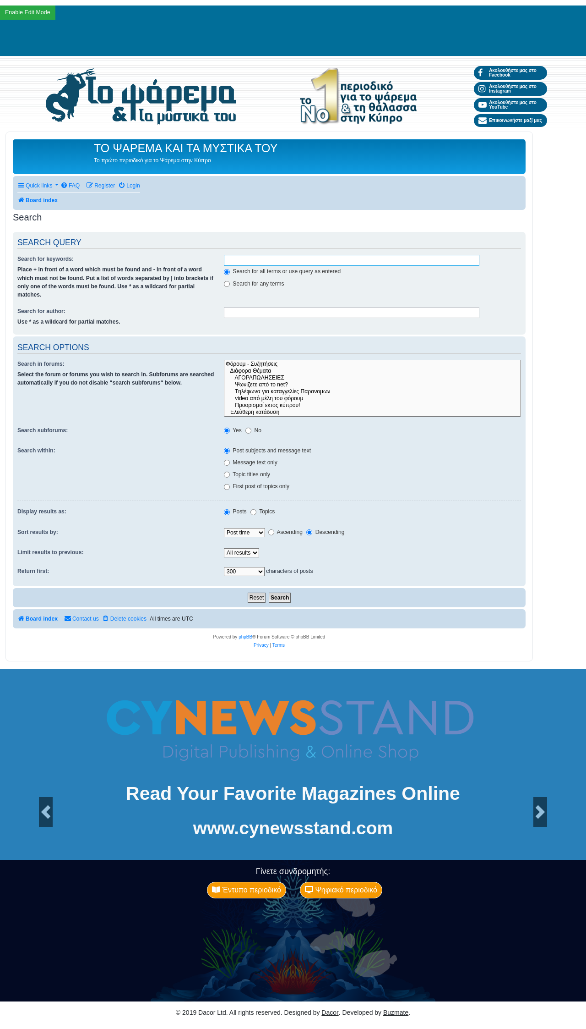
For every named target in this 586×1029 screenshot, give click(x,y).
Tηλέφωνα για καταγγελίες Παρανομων (372, 391)
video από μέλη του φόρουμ (372, 398)
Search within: (36, 450)
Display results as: (41, 511)
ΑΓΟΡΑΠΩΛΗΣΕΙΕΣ (372, 377)
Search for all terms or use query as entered (282, 271)
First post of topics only (256, 486)
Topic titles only (247, 474)
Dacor (329, 1012)
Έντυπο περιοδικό (246, 890)
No (253, 430)
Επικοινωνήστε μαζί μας (510, 120)
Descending (325, 532)
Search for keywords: (45, 259)
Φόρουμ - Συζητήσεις (372, 364)
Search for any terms (254, 284)
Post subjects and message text (267, 450)
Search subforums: (42, 430)
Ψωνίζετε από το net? (372, 384)
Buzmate (395, 1012)
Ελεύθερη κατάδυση (372, 412)
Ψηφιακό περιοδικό (341, 890)
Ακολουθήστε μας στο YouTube (507, 105)
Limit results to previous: (50, 552)
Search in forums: (41, 364)
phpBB (245, 636)
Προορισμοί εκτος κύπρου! (372, 405)
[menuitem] (70, 186)
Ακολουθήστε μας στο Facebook (507, 72)
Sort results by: (37, 532)
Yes (233, 430)
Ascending (285, 532)
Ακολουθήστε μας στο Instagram (507, 89)
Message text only (250, 462)
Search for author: (41, 311)
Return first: (33, 571)
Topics (262, 511)
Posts (235, 511)
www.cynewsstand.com (293, 828)
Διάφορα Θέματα (372, 371)
